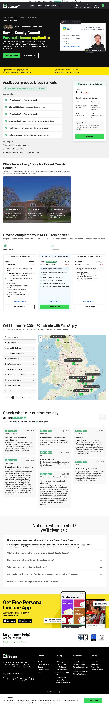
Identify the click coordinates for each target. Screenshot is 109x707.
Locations (47, 6)
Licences (39, 6)
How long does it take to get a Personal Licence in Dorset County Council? (41, 540)
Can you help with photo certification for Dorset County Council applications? (42, 574)
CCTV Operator (61, 667)
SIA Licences (60, 675)
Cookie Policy (46, 703)
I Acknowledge (93, 700)
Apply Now (89, 136)
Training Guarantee (96, 664)
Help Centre (94, 662)
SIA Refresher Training (62, 672)
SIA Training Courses (62, 662)
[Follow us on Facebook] (5, 679)
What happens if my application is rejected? (27, 567)
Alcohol (12, 17)
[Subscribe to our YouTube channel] (21, 679)
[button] (82, 394)
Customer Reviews (44, 664)
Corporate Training (61, 680)
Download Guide (30, 55)
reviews (66, 1)
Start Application (11, 55)
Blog (59, 6)
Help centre (16, 642)
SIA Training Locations (62, 677)
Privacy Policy (95, 667)
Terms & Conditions (97, 670)
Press (40, 672)
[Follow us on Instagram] (10, 679)
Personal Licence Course (63, 682)
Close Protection (62, 670)
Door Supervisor (62, 664)
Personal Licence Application (28, 17)
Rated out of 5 (25, 421)
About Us (41, 662)
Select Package (19, 307)
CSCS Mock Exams (79, 664)
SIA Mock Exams (78, 662)
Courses (32, 6)
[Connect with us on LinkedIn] (26, 679)
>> (32, 397)
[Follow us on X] (15, 679)
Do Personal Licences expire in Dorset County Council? (32, 581)
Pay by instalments (20, 301)
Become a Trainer (43, 670)
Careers (53, 6)
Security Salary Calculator (80, 671)
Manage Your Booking (79, 674)
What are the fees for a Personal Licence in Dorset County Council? (38, 553)
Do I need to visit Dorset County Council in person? (30, 560)
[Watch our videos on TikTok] (31, 679)
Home (5, 17)
